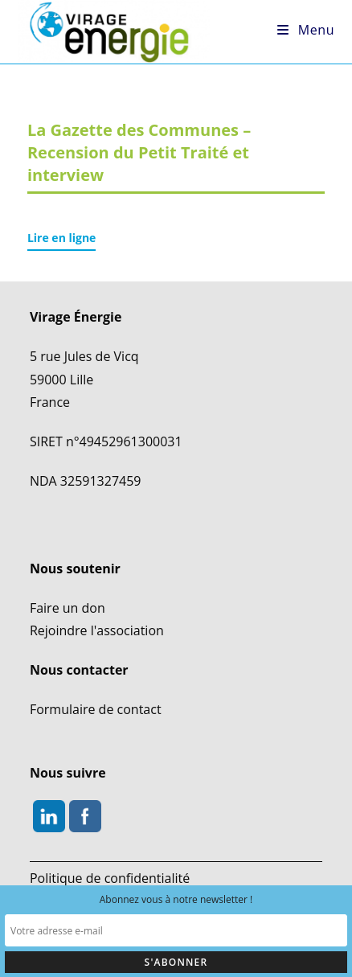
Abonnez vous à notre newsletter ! (176, 899)
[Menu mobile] (305, 30)
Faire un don (67, 608)
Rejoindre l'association (97, 630)
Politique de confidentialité (110, 878)
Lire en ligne (61, 237)
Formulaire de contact (96, 709)
